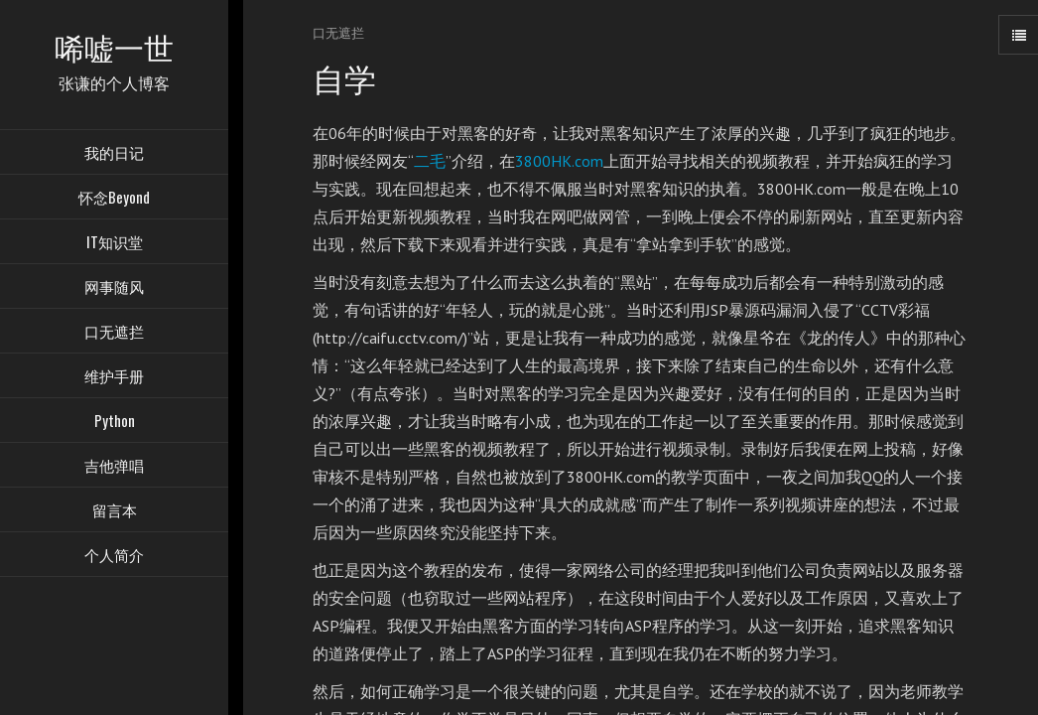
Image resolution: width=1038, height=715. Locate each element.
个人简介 (114, 556)
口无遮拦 (114, 333)
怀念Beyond (114, 199)
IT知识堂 (114, 243)
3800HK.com (559, 161)
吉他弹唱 (114, 467)
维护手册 (114, 377)
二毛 (430, 161)
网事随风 (114, 288)
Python (114, 422)
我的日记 (114, 154)
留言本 (114, 511)
